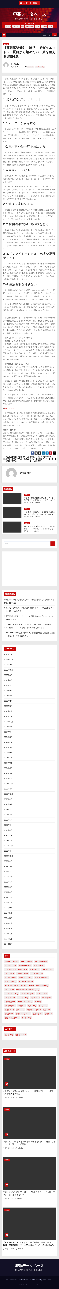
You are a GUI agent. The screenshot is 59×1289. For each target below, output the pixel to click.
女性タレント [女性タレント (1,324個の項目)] (25, 1002)
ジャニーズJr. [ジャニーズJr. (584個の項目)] (27, 994)
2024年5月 (8, 758)
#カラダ (30, 67)
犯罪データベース (29, 14)
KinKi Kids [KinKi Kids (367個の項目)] (27, 961)
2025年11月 (8, 665)
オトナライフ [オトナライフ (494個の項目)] (26, 982)
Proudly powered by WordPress (17, 1280)
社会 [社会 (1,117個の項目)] (46, 1010)
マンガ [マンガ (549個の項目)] (47, 998)
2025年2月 (8, 711)
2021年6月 (8, 939)
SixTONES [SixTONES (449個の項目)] (11, 965)
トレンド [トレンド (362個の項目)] (22, 998)
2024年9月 (8, 737)
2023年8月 (8, 804)
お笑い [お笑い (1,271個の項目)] (9, 973)
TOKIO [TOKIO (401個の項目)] (34, 969)
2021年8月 (8, 928)
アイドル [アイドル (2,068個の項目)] (10, 977)
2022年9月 (8, 861)
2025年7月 (8, 685)
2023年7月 (8, 809)
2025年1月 (8, 716)
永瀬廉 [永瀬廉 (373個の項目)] (9, 1010)
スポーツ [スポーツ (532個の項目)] (42, 994)
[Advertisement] (29, 569)
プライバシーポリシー (33, 1284)
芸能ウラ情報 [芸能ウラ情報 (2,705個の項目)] (23, 1014)
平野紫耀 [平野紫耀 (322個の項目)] (10, 1006)
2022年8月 (8, 866)
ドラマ (50, 26)
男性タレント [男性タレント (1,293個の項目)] (34, 1010)
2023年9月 (8, 799)
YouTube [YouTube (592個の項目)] (47, 969)
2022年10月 (8, 856)
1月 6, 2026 (28, 531)
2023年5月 (8, 820)
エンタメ (8, 26)
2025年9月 (8, 675)
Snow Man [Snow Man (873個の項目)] (25, 965)
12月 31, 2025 (10, 1249)
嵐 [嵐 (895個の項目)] (38, 1002)
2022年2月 (8, 897)
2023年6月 (8, 814)
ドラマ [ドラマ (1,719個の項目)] (35, 998)
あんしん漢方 (9, 408)
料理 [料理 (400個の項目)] (22, 1006)
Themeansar (46, 1280)
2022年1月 (8, 902)
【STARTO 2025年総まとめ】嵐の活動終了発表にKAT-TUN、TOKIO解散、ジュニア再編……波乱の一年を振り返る (28, 1243)
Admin (16, 64)
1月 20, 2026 (28, 517)
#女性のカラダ (39, 67)
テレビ (37, 26)
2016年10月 (8, 944)
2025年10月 (8, 670)
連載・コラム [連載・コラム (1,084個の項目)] (12, 1018)
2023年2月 (8, 835)
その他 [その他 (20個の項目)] (9, 1035)
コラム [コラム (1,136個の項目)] (9, 990)
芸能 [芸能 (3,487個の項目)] (9, 1014)
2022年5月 (8, 882)
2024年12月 (8, 721)
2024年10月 (8, 732)
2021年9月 (8, 923)
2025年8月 (8, 680)
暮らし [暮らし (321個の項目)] (43, 1006)
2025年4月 (8, 701)
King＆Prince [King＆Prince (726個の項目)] (12, 961)
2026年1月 (8, 654)
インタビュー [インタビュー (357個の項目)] (41, 977)
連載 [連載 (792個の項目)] (49, 1014)
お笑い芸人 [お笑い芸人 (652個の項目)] (22, 973)
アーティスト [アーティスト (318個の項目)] (25, 977)
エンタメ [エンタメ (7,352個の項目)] (10, 982)
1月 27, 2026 (28, 503)
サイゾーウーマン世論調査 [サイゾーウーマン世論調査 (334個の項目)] (27, 990)
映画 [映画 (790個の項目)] (32, 1006)
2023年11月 (8, 789)
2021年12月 (8, 908)
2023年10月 (8, 794)
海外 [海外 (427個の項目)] (20, 1010)
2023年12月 (8, 783)
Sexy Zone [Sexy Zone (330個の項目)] (41, 961)
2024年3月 (8, 768)
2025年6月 (8, 690)
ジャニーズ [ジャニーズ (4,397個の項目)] (11, 994)
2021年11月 (8, 913)
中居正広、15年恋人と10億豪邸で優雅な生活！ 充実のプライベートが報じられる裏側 (39, 514)
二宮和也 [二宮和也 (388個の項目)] (10, 1002)
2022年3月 (8, 892)
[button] (49, 34)
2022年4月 (8, 887)
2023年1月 (8, 840)
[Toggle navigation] (44, 34)
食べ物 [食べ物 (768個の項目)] (26, 1018)
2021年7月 (8, 933)
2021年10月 (8, 918)
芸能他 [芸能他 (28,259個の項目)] (20, 1035)
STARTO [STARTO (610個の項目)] (39, 965)
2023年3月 (8, 830)
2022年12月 (8, 845)
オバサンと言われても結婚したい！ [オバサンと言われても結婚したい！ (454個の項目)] (19, 986)
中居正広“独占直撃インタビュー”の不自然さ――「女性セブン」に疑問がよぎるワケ (39, 528)
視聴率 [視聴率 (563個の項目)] (37, 1014)
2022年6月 (8, 877)
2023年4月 (8, 825)
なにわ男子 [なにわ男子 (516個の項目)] (37, 973)
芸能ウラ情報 (30, 26)
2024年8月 (8, 742)
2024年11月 (8, 727)
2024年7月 (8, 747)
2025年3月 (8, 706)
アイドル (43, 26)
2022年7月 (8, 871)
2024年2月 (8, 773)
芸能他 (6, 44)
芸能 (22, 26)
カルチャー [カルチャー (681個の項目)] (42, 986)
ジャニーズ (16, 26)
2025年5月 (8, 695)
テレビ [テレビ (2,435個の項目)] (10, 998)
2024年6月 (8, 752)
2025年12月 (8, 659)
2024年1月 (8, 778)
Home (22, 1284)
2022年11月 (8, 851)
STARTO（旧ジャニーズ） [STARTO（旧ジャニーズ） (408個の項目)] (16, 969)
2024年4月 (8, 763)
